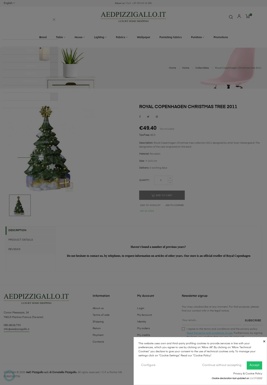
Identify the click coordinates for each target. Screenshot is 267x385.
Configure (148, 365)
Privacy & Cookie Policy (247, 373)
